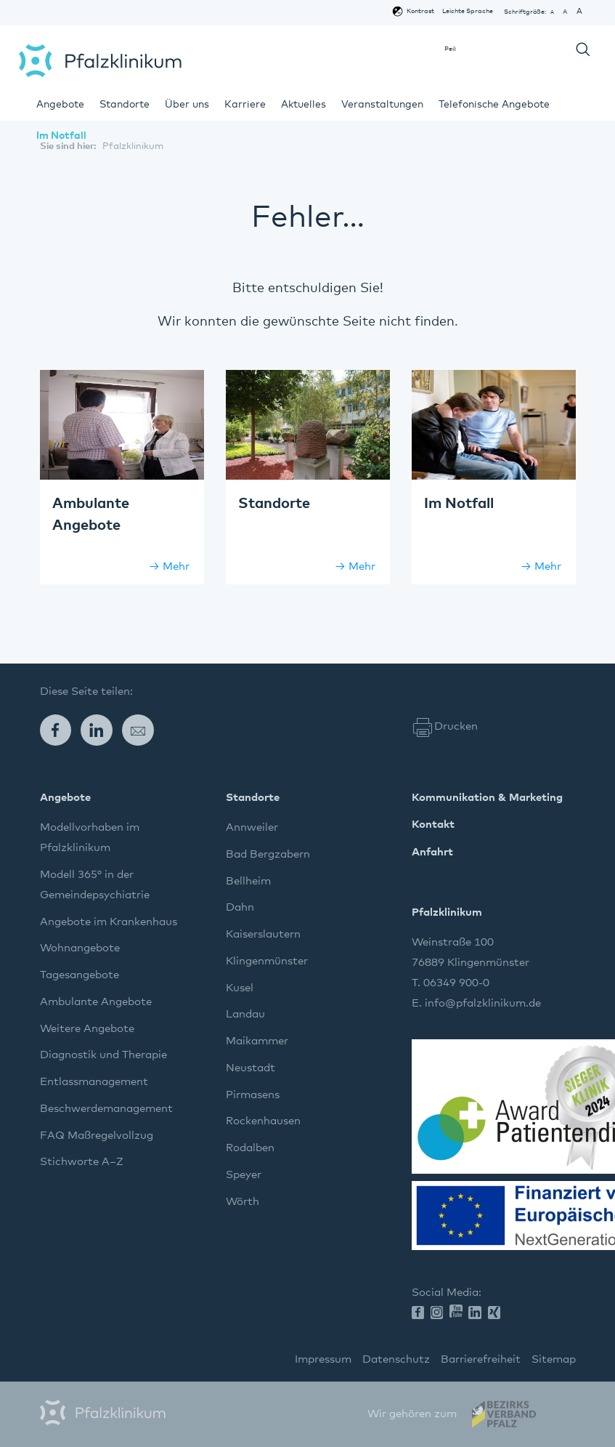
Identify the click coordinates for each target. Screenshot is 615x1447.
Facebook (60, 730)
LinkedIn (101, 730)
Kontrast (420, 11)
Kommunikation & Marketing (487, 797)
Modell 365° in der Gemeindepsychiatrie (95, 884)
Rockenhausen (263, 1121)
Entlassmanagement (94, 1081)
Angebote (60, 105)
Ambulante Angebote (96, 1001)
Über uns (187, 105)
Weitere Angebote (87, 1028)
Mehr (176, 566)
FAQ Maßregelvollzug (96, 1135)
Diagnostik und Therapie (103, 1054)
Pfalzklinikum (100, 60)
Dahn (240, 907)
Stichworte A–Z (81, 1161)
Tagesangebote (79, 975)
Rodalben (250, 1147)
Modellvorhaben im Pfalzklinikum (89, 837)
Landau (245, 1014)
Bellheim (248, 881)
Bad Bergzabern (268, 854)
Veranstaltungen (382, 105)
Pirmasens (253, 1094)
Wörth (242, 1201)
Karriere (245, 105)
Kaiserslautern (263, 934)
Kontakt (433, 824)
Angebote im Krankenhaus (108, 921)
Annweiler (252, 827)
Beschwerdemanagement (106, 1108)
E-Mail (142, 730)
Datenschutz (396, 1359)
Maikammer (257, 1041)
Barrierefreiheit (481, 1359)
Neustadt (250, 1068)
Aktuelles (303, 105)
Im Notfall (61, 136)
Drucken (456, 726)
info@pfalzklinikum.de (483, 1003)
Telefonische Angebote (494, 105)
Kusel (239, 988)
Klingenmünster (267, 961)
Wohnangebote (80, 948)
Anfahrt (432, 852)
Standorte (124, 105)
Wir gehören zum (412, 1413)
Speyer (243, 1174)
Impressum (323, 1359)
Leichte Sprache (467, 11)
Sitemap (553, 1359)
